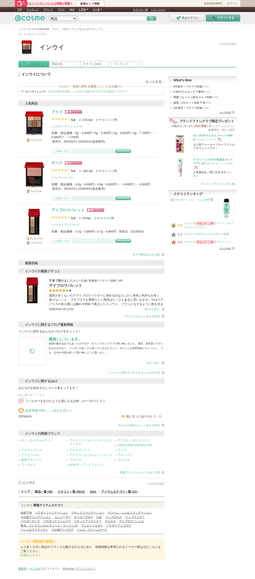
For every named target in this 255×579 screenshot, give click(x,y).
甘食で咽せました (61, 280)
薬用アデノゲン (31, 460)
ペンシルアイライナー (34, 529)
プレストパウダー (92, 525)
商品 (57, 64)
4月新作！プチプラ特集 (191, 86)
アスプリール (30, 455)
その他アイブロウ (63, 529)
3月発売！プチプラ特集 (191, 108)
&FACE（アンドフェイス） (87, 464)
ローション (224, 241)
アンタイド (28, 464)
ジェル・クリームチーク (92, 529)
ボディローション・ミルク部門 (192, 199)
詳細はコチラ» (30, 555)
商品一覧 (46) (44, 491)
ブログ (61, 9)
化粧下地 (26, 512)
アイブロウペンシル (131, 521)
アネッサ (75, 460)
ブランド (48, 9)
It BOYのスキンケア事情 (191, 91)
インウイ (28, 483)
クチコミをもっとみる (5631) (142, 316)
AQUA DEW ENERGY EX (135, 445)
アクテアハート (79, 450)
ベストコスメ (158, 9)
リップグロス (113, 517)
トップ (25, 64)
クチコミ (92, 64)
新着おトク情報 (90, 3)
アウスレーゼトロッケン (134, 440)
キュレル (189, 223)
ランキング (32, 9)
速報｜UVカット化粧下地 (192, 102)
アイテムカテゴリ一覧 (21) (119, 491)
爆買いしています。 (65, 339)
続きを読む (152, 309)
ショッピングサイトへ (73, 111)
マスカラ (110, 521)
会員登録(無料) (213, 3)
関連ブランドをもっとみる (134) (140, 472)
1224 (111, 171)
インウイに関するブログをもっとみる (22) (134, 372)
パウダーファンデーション (51, 512)
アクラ (122, 450)
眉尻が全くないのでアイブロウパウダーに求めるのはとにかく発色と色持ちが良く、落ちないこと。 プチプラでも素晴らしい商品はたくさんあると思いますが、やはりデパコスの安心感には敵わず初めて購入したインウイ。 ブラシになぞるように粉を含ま (106, 300)
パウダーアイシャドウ (67, 126)
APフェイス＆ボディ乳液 (213, 234)
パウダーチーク (62, 177)
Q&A (71, 9)
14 (118, 280)
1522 (111, 120)
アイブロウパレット (68, 210)
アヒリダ (124, 460)
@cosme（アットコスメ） (79, 568)
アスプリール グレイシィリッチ (90, 455)
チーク (57, 163)
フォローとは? (156, 483)
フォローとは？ (228, 43)
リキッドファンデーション (87, 512)
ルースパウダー (83, 517)
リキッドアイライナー (88, 521)
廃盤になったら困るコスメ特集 (195, 97)
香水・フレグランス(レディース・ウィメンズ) (49, 525)
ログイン (232, 3)
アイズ (57, 112)
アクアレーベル (31, 450)
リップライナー (134, 517)
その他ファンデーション (36, 517)
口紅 (99, 517)
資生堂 (22, 568)
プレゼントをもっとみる (215, 183)
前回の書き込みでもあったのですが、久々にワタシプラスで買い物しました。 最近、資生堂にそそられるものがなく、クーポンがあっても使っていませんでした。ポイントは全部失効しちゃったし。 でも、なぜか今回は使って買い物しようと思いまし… (106, 348)
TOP (19, 9)
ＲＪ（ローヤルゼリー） (37, 440)
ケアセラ (189, 234)
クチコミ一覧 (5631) (71, 491)
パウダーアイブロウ (65, 225)
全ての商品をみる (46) (146, 254)
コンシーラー (62, 517)
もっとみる (225, 112)
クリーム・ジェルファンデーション (130, 512)
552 (108, 218)
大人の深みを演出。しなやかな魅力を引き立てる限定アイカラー (88, 91)
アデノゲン (125, 455)
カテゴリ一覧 (140, 9)
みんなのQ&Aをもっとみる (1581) (139, 425)
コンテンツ (121, 64)
